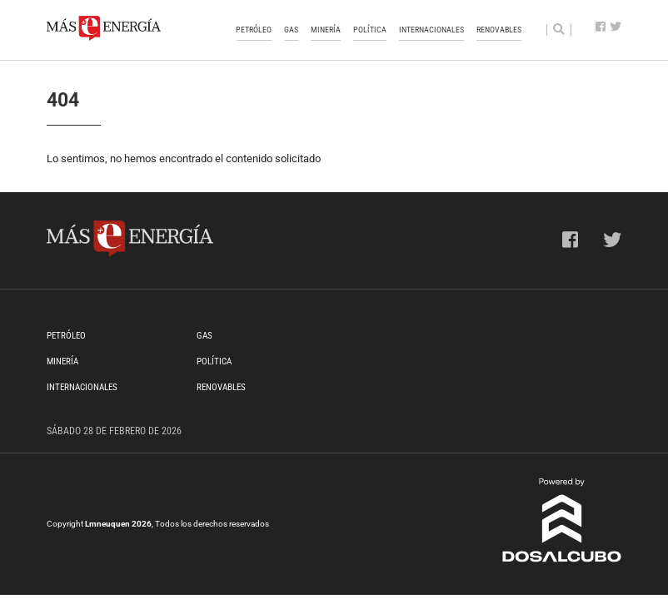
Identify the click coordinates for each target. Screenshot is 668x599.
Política (369, 29)
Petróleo (254, 29)
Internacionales (431, 29)
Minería (326, 29)
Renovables (498, 29)
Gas (291, 29)
